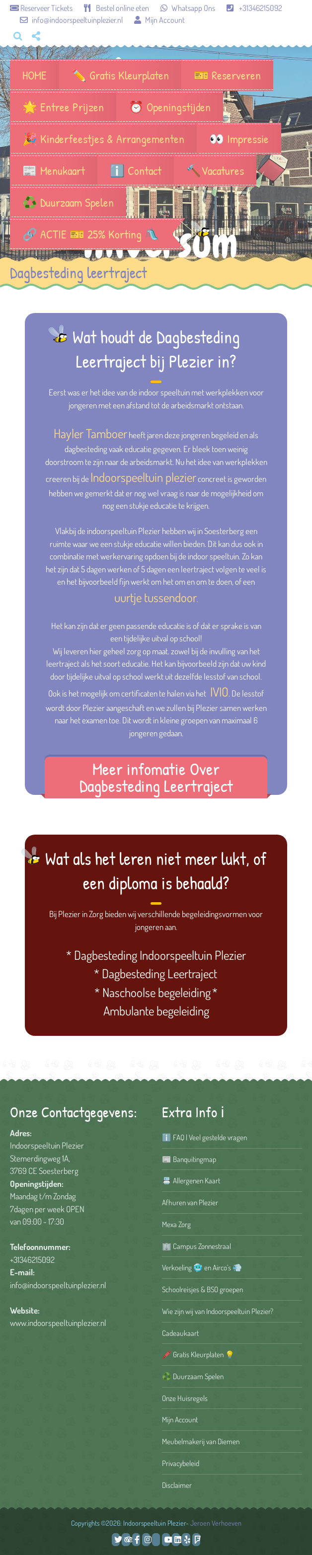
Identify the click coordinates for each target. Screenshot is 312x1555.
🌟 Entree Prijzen (63, 107)
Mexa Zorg (176, 1224)
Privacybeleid (180, 1463)
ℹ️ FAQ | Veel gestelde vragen (204, 1137)
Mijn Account (154, 20)
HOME (34, 75)
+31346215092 (249, 8)
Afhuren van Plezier (190, 1202)
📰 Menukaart (53, 170)
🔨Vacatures (215, 170)
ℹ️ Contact (135, 170)
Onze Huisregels (185, 1398)
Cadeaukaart (180, 1333)
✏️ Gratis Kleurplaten (120, 75)
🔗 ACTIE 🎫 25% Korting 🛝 (91, 234)
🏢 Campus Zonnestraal (196, 1246)
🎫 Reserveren (227, 75)
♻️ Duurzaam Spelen (68, 202)
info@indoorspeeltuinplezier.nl (67, 20)
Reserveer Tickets (42, 8)
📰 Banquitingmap (189, 1159)
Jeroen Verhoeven (215, 1522)
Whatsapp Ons (183, 8)
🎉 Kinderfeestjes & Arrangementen (103, 139)
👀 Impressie (239, 139)
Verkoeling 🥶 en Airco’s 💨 (202, 1267)
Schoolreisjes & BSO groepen (202, 1289)
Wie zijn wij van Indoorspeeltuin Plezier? (217, 1311)
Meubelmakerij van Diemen (200, 1441)
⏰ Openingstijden (169, 107)
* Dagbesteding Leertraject (155, 973)
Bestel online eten (111, 8)
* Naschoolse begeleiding (152, 992)
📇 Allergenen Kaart (191, 1180)
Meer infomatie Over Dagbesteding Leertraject (156, 777)
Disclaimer (177, 1485)
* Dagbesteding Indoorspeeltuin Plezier (156, 955)
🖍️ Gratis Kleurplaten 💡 (198, 1354)
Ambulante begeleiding (156, 1010)
